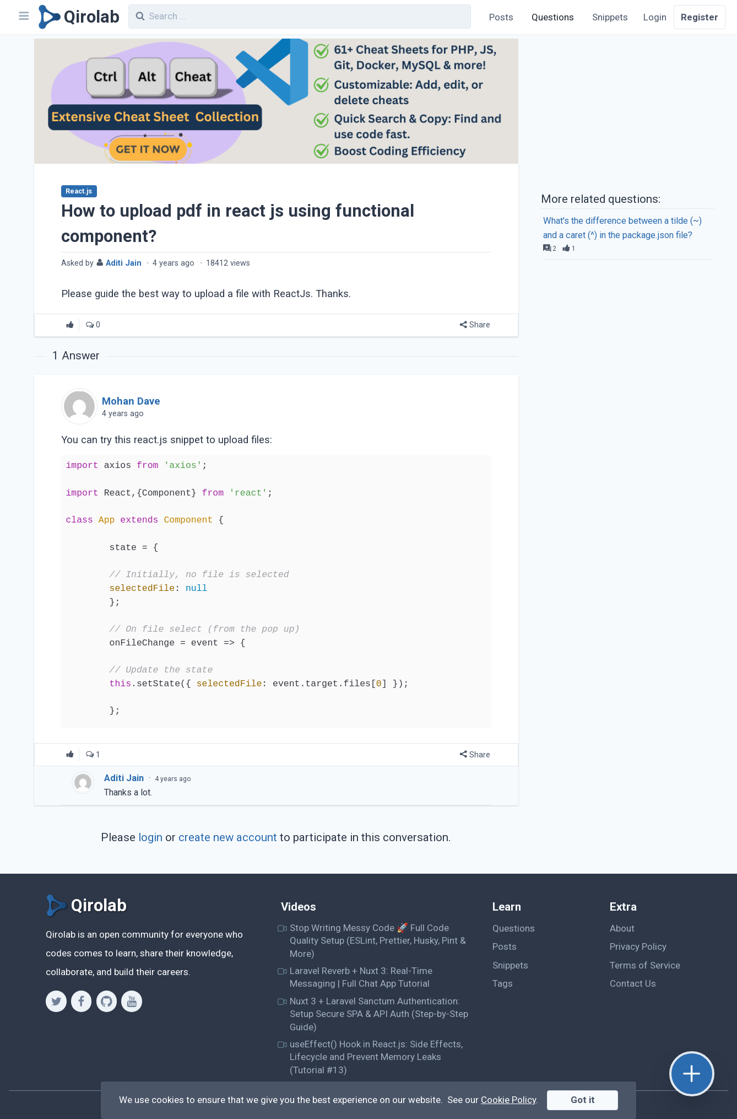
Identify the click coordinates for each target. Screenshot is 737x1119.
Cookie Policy (508, 1099)
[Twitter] (56, 1001)
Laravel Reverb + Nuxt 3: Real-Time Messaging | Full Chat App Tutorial (361, 977)
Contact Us (633, 983)
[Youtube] (131, 1001)
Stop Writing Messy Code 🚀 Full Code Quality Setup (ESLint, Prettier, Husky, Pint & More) (378, 940)
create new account (227, 837)
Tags (502, 983)
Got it (583, 1099)
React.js (79, 191)
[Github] (106, 1001)
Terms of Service (645, 965)
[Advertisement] (627, 112)
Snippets (610, 17)
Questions (553, 17)
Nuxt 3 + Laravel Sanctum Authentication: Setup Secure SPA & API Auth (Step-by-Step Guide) (379, 1014)
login (150, 837)
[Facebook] (81, 1001)
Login (654, 17)
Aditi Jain (124, 778)
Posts (501, 17)
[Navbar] (23, 17)
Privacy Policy (638, 946)
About (622, 928)
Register (699, 17)
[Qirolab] (77, 17)
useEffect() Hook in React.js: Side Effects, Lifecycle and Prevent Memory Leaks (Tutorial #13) (376, 1057)
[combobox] (299, 16)
